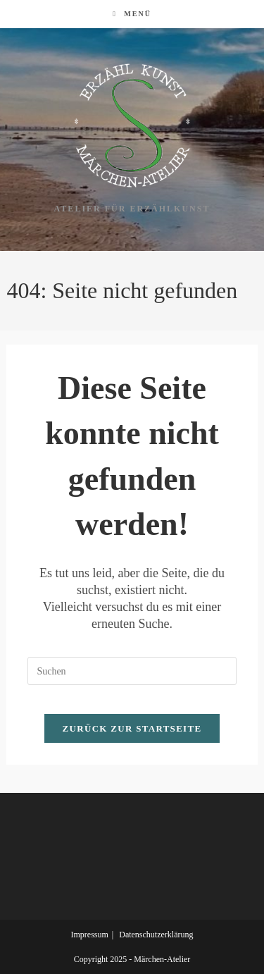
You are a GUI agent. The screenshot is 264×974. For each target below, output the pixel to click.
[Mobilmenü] (132, 14)
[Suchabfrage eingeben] (131, 671)
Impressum (89, 934)
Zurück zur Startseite (132, 728)
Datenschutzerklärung (156, 934)
